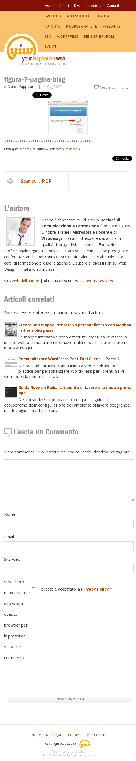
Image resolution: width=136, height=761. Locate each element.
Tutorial (52, 26)
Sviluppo (53, 16)
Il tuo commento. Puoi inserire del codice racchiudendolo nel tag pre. (67, 451)
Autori (64, 5)
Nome (9, 514)
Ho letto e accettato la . (75, 589)
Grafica (102, 16)
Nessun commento (114, 87)
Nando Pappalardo (23, 86)
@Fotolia (74, 149)
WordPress (67, 36)
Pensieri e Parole (99, 36)
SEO (48, 36)
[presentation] (45, 680)
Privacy (35, 735)
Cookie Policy (78, 735)
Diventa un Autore (88, 5)
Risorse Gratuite (81, 26)
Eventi (50, 46)
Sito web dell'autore (21, 280)
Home (49, 5)
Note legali (54, 735)
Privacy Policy (95, 589)
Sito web (12, 559)
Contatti (113, 5)
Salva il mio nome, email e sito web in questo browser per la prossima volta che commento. (17, 619)
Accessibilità (78, 16)
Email (9, 536)
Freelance (112, 26)
